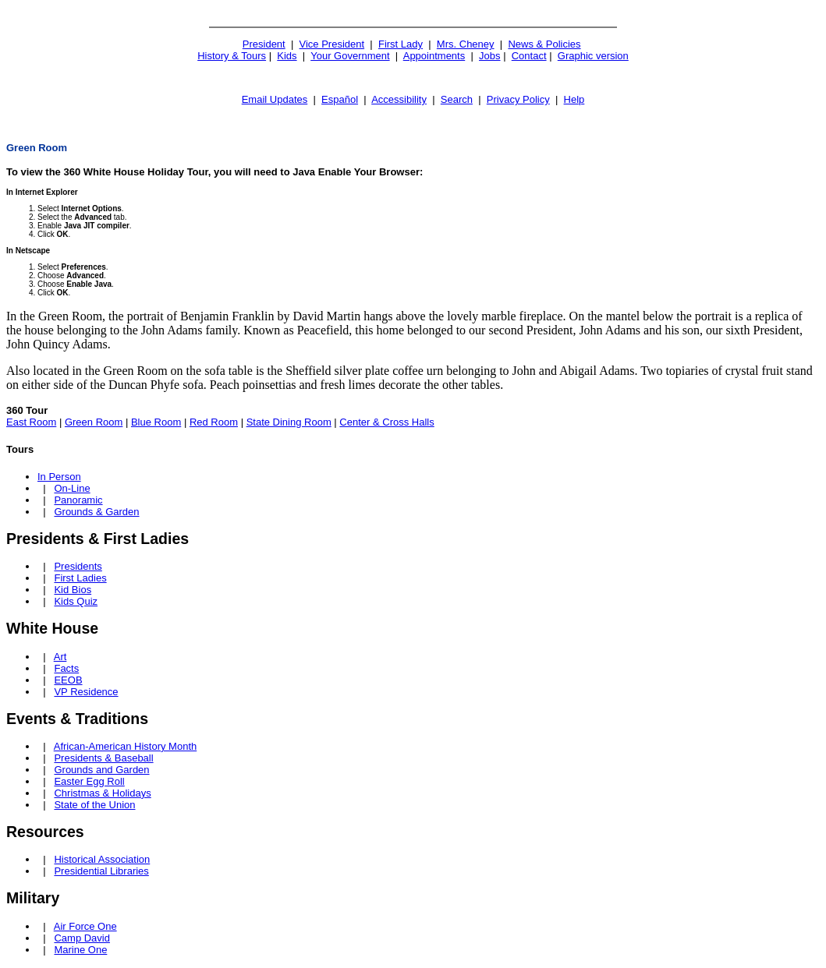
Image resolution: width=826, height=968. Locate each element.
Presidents (77, 566)
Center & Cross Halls (386, 422)
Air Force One (85, 926)
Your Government (349, 56)
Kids (286, 56)
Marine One (80, 950)
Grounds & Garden (96, 512)
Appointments (434, 56)
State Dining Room (288, 422)
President (264, 44)
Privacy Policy (518, 99)
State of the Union (94, 805)
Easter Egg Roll (89, 781)
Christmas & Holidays (102, 793)
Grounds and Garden (101, 769)
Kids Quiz (75, 601)
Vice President (332, 44)
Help (574, 99)
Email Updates (275, 99)
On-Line (72, 488)
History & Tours (231, 56)
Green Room (93, 422)
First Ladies (80, 578)
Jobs (489, 56)
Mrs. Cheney (466, 44)
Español (339, 99)
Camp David (82, 938)
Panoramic (78, 500)
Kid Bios (72, 589)
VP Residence (86, 692)
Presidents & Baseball (103, 758)
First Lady (400, 44)
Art (60, 656)
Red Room (214, 422)
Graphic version (593, 56)
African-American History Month (125, 746)
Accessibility (399, 99)
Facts (66, 668)
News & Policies (544, 44)
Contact (529, 56)
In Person (59, 476)
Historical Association (102, 859)
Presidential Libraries (101, 871)
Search (457, 99)
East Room (31, 422)
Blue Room (156, 422)
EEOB (68, 680)
